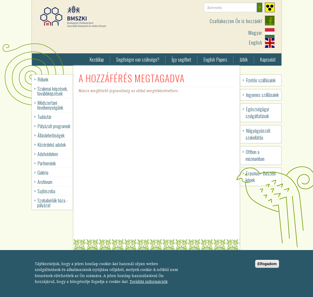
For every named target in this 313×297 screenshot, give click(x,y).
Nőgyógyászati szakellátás (258, 134)
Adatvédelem (47, 153)
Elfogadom (267, 268)
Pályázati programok (53, 126)
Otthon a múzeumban (255, 155)
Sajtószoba (46, 191)
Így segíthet (181, 59)
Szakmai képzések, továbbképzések (52, 91)
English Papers (215, 59)
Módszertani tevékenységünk (50, 105)
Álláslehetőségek (51, 135)
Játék (243, 59)
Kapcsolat (268, 59)
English (255, 42)
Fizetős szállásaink (261, 80)
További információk (149, 286)
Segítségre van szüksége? (137, 59)
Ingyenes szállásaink (262, 94)
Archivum (44, 181)
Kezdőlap (96, 59)
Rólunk (42, 79)
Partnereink (46, 163)
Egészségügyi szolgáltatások (257, 112)
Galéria (42, 172)
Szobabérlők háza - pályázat (52, 203)
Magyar (255, 32)
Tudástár (44, 116)
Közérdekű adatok (51, 144)
